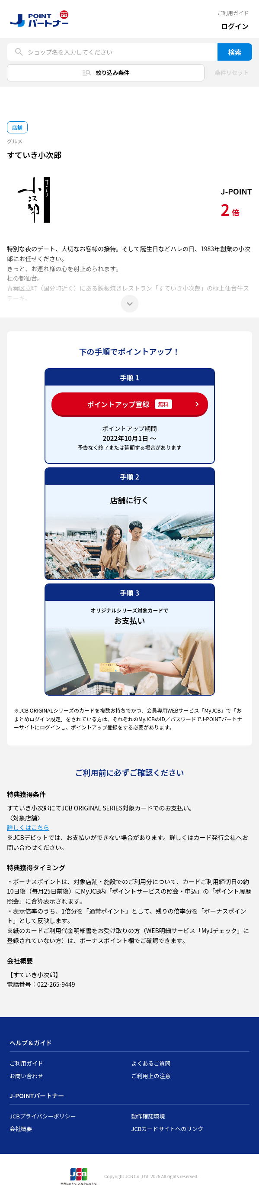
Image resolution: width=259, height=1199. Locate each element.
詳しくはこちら (28, 827)
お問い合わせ (26, 1076)
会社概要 (21, 1128)
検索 (235, 52)
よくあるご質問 (151, 1063)
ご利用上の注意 (151, 1076)
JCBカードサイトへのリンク (167, 1128)
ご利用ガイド (233, 13)
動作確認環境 (148, 1116)
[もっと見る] (129, 303)
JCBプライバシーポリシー (43, 1116)
